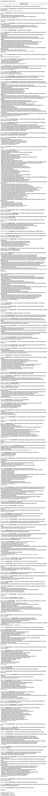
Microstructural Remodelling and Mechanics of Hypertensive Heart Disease (16, 289)
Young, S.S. (2, 680)
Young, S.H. (2, 646)
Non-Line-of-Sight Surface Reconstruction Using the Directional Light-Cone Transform (18, 656)
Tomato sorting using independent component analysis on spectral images (16, 482)
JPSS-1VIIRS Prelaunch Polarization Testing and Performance (13, 493)
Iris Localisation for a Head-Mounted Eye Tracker (11, 406)
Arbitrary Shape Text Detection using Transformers (11, 139)
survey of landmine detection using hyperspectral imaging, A (13, 226)
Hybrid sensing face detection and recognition (10, 684)
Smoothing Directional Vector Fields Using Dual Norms (12, 197)
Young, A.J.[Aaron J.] (4, 306)
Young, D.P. (2, 399)
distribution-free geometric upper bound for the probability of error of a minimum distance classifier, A (22, 469)
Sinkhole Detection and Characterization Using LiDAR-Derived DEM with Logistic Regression (19, 26)
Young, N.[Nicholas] (4, 565)
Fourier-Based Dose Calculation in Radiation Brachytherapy (13, 633)
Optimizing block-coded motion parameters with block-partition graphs (15, 657)
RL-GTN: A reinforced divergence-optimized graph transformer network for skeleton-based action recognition (23, 740)
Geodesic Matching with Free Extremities (9, 169)
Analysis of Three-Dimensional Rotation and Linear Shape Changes (26, 707)
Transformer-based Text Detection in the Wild (10, 143)
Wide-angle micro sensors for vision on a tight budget (12, 697)
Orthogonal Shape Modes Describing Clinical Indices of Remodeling (14, 291)
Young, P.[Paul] (3, 586)
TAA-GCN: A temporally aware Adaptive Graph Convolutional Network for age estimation (19, 743)
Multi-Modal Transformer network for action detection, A (12, 739)
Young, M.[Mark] (3, 541)
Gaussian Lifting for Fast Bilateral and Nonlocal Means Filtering (13, 653)
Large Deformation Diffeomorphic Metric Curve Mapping (12, 178)
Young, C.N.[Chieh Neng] (5, 344)
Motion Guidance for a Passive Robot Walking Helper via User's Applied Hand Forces (18, 527)
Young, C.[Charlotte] (4, 325)
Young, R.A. (2, 614)
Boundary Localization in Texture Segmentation (10, 708)
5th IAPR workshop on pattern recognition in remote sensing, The (32, 81)
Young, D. (2, 357)
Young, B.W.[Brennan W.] (5, 318)
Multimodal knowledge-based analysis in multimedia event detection (15, 244)
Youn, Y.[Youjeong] (4, 76)
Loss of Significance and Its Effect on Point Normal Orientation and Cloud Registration (18, 548)
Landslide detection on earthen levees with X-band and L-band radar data (16, 100)
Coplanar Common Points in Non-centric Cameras (11, 681)
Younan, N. (2, 79)
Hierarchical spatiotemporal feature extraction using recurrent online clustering (17, 676)
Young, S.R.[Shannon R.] (5, 674)
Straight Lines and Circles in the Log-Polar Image (11, 366)
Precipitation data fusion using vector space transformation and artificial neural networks (19, 108)
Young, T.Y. (2, 707)
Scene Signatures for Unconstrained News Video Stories (12, 246)
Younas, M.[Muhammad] (5, 119)
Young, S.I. (2, 650)
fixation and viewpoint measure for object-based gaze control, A (14, 603)
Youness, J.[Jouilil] (4, 235)
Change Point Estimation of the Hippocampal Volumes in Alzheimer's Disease (16, 152)
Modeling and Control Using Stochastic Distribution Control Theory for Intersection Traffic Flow (20, 637)
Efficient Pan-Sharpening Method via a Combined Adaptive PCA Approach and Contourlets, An (20, 95)
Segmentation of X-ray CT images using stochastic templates (25, 561)
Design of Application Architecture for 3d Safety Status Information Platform (16, 40)
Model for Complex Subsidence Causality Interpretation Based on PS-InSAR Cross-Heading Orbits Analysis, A (23, 125)
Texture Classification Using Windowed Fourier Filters (12, 204)
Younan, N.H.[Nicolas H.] (5, 81)
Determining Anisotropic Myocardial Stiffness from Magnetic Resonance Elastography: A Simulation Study (22, 277)
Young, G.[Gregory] (4, 416)
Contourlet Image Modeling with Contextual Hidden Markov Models (15, 88)
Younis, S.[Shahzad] (4, 782)
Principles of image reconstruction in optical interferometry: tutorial (15, 497)
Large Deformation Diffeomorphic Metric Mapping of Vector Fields (14, 180)
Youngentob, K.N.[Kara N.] (5, 727)
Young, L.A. (2, 530)
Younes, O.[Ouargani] (4, 219)
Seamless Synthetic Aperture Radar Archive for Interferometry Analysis (26, 6)
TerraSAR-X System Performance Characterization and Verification (14, 774)
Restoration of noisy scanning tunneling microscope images (13, 481)
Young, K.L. (2, 513)
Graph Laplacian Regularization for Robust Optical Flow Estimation (14, 655)
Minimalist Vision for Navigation (7, 428)
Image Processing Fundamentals (7, 470)
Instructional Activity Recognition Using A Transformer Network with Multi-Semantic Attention (20, 738)
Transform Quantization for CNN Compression (10, 662)
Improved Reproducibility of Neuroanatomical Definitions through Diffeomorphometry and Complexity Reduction (24, 177)
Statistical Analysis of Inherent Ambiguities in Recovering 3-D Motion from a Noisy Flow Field (20, 435)
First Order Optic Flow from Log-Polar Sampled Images (12, 363)
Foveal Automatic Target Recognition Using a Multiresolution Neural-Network (16, 682)
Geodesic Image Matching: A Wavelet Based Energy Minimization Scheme (16, 167)
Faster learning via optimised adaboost (21, 399)
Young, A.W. (2, 313)
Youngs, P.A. (2, 746)
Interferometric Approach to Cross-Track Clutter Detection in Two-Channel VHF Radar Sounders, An (21, 364)
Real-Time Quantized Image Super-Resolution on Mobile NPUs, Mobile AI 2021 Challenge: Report (20, 127)
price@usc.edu (5, 793)
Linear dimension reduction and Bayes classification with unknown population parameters (19, 392)
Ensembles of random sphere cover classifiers (24, 787)
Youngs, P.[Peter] (3, 736)
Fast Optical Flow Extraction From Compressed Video (12, 651)
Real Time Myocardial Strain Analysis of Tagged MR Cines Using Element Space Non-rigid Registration (21, 294)
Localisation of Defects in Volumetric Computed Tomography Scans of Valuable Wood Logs (19, 124)
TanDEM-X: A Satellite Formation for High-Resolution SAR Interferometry (16, 773)
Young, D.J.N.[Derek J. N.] (5, 382)
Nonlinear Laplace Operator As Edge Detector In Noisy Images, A (14, 477)
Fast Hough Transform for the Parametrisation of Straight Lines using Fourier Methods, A (19, 619)
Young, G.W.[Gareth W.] (5, 439)
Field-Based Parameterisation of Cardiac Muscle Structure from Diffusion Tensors (17, 281)
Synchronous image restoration (7, 201)
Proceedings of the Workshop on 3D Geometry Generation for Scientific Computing (18, 365)
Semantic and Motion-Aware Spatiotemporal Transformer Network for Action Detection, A (19, 742)
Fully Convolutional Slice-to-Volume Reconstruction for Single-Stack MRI (15, 652)
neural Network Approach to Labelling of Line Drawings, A (13, 715)
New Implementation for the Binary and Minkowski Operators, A (14, 475)
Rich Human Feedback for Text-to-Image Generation (11, 640)
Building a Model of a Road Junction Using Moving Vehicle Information (27, 403)
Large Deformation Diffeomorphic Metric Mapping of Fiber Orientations (15, 179)
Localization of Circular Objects (7, 473)
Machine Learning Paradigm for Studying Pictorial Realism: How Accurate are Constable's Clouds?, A (21, 427)
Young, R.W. (2, 627)
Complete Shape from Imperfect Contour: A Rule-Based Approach (14, 710)
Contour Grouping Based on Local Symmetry (25, 691)
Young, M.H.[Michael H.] (5, 557)
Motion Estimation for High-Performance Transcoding (12, 60)
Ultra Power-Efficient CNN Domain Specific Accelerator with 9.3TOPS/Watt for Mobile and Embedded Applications (24, 332)
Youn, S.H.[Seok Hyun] (4, 71)
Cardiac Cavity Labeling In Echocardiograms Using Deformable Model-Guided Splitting (18, 753)
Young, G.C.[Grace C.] (4, 420)
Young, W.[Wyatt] (4, 723)
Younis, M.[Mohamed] (4, 756)
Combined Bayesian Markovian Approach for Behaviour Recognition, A (15, 359)
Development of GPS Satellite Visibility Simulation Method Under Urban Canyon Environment (20, 44)
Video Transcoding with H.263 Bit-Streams (9, 62)
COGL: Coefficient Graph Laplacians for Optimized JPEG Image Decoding (27, 650)
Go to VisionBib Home (4, 1)
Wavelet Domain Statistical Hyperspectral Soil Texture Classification (14, 114)
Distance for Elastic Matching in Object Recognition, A (12, 165)
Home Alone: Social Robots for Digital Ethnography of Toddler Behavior (29, 749)
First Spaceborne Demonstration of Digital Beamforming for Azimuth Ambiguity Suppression (19, 766)
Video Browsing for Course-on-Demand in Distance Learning (13, 49)
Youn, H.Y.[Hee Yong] (4, 30)
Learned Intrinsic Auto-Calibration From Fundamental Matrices (14, 142)
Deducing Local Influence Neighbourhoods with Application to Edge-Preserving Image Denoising (20, 510)
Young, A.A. (2, 273)
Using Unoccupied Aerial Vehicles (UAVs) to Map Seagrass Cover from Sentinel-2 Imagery (19, 268)
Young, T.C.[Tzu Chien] (4, 704)
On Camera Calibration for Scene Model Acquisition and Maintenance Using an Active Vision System (21, 609)
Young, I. (2, 452)
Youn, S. (2, 65)
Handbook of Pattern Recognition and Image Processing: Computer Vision (16, 694)
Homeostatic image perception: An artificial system (11, 175)
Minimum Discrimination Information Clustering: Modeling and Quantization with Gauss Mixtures (21, 496)
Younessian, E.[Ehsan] (4, 238)
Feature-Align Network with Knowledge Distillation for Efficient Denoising (32, 533)
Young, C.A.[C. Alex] (4, 336)
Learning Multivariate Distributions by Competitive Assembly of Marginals (16, 185)
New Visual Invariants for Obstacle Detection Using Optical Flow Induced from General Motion (20, 431)
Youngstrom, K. (3, 749)
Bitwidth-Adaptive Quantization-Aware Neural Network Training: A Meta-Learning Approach (19, 36)
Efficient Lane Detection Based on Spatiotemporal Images (12, 45)
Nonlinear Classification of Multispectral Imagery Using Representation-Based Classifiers (19, 101)
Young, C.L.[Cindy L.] (4, 341)
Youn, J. (2, 32)
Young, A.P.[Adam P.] (4, 309)
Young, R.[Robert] (4, 600)
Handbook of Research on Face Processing (22, 313)
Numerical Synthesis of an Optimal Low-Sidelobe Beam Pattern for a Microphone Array (18, 16)
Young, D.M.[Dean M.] (4, 389)
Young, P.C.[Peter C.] (4, 594)
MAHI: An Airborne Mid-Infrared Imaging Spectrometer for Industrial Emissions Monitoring (19, 668)
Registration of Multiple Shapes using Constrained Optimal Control (14, 195)
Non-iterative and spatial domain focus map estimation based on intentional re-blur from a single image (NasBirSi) (24, 351)
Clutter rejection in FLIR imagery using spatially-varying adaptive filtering (27, 680)
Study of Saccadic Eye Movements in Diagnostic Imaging (12, 590)
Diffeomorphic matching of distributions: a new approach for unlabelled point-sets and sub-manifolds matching (23, 161)
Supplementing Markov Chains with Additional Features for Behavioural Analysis (17, 367)
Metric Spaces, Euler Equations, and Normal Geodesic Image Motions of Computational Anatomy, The (21, 187)
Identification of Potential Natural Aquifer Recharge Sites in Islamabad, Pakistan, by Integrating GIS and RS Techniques (23, 446)
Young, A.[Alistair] (4, 252)
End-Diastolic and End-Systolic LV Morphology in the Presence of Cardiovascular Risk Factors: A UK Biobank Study (24, 257)
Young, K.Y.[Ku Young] (4, 524)
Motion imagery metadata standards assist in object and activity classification (29, 385)
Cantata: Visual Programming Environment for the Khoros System (14, 542)
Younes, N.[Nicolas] (4, 216)
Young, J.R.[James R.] (4, 505)
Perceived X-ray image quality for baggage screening (11, 552)
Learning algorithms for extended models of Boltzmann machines (14, 184)
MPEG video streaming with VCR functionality (10, 61)
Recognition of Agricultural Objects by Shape (10, 610)
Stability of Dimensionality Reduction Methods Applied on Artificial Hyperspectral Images (19, 225)
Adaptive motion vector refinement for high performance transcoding (32, 58)
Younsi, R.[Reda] (3, 787)
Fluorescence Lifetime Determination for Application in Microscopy (25, 452)
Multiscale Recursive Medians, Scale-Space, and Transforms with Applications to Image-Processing (21, 607)
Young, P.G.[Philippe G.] (5, 597)
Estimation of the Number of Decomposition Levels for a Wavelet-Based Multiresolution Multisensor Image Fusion (24, 96)
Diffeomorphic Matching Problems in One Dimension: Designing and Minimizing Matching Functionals (21, 162)
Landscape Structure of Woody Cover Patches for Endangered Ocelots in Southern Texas (19, 503)
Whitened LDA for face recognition (24, 30)
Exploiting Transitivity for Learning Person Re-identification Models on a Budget (17, 578)
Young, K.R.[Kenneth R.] (5, 519)
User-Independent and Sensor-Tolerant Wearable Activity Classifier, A (15, 227)
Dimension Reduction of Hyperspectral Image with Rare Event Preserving (30, 223)
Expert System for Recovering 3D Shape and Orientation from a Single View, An (17, 711)
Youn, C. (2, 6)
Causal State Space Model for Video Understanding (26, 736)
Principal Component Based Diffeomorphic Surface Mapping (13, 194)
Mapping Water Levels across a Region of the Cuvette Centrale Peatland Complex (17, 393)
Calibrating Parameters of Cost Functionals (9, 151)
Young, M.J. (2, 561)
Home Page (20, 597)
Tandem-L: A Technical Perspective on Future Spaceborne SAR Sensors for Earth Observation (19, 771)
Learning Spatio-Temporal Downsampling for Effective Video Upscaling (15, 536)
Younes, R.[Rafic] (3, 223)
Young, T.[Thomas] (4, 691)
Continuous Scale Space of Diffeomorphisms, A (10, 158)
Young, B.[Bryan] (3, 315)
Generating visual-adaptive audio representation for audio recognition (15, 46)
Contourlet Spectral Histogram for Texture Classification (12, 89)
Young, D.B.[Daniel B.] (4, 372)
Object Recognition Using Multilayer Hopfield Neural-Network (13, 686)
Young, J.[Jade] (3, 487)
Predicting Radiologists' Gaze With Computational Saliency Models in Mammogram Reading (19, 589)
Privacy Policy (12, 1)
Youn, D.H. (2, 13)
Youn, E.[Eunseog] (4, 19)
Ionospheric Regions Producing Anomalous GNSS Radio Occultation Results (29, 731)
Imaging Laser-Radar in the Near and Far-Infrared (11, 405)
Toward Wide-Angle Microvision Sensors (9, 696)
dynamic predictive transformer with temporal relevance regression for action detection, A (19, 737)
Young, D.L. (2, 385)
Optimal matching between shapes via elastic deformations (13, 192)
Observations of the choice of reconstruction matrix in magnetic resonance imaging (18, 465)
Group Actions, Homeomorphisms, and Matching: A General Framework (15, 174)
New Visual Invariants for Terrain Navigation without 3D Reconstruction (15, 432)
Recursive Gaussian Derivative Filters (8, 453)
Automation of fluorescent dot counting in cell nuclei (23, 468)
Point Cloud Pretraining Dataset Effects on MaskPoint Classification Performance (17, 224)
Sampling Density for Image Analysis (8, 454)
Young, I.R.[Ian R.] (4, 458)
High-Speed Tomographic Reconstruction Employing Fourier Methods (15, 620)
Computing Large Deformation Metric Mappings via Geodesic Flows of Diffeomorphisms (19, 157)
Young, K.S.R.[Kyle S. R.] (5, 521)
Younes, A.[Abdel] (4, 122)
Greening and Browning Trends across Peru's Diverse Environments (31, 519)
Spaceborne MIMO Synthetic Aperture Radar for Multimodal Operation (15, 770)
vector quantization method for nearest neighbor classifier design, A (32, 344)
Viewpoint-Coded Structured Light (8, 553)
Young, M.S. (2, 563)
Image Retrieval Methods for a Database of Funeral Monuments (14, 404)
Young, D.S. (2, 403)
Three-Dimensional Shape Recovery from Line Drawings (12, 718)
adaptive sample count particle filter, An (27, 618)
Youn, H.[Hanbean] (4, 23)
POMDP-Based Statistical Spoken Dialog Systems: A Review (13, 638)
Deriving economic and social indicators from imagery (12, 543)
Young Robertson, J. (4, 248)
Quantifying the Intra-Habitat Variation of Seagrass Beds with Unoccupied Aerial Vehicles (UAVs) (20, 264)
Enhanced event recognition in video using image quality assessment (15, 545)
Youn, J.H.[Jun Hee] (4, 54)
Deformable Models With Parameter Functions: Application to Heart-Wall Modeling (18, 276)
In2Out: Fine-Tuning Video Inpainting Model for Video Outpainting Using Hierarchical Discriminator (21, 68)
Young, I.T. (2, 468)
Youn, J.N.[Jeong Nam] (5, 58)
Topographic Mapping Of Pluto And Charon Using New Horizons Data (15, 531)
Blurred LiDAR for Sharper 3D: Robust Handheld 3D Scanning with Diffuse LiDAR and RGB (19, 255)
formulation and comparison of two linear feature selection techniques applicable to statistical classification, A (23, 391)
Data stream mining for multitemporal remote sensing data (13, 91)
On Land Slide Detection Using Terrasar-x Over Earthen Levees (13, 102)
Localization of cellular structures (8, 472)
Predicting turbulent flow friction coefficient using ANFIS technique (29, 231)
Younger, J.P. (2, 731)
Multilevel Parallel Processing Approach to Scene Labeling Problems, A (15, 713)
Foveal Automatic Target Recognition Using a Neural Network (13, 683)
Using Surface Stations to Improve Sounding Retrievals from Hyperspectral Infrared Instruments (20, 333)
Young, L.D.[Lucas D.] (4, 533)
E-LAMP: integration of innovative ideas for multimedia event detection (15, 242)
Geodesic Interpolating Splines (7, 168)
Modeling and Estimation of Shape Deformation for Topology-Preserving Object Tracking (19, 188)
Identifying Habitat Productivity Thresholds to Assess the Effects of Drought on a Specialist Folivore (21, 729)
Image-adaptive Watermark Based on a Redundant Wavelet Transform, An (28, 79)
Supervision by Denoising (6, 660)
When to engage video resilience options (9, 387)
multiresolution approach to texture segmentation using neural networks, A (16, 714)
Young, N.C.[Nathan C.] (5, 572)
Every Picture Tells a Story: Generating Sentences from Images (13, 588)
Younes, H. (2, 146)
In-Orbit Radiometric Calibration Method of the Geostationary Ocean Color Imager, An (18, 25)
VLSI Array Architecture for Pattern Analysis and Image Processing (14, 719)
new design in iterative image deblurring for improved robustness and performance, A (18, 429)
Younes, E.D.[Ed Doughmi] (5, 132)
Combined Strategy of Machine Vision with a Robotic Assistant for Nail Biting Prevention (19, 256)
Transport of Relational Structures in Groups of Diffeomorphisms (14, 205)
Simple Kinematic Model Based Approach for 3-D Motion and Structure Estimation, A (18, 434)
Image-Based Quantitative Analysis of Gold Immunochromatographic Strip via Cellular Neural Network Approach (24, 695)
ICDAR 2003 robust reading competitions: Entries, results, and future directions (17, 606)
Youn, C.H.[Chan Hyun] (5, 8)
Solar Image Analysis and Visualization (24, 336)
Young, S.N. (2, 671)
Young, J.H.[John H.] (4, 501)
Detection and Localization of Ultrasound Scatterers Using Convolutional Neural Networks (19, 42)
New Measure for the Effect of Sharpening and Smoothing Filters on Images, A (17, 476)
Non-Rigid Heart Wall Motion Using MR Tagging (10, 290)
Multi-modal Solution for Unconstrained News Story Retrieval (13, 243)
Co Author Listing (7, 6)
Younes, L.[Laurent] (4, 149)
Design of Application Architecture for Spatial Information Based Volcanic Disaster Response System (21, 41)
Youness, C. (2, 233)
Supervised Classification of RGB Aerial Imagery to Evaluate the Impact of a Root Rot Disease (19, 338)
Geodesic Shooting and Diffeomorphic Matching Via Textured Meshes (15, 171)
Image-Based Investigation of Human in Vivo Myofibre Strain (13, 285)
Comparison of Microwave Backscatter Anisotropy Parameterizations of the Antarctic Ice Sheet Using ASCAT (23, 583)
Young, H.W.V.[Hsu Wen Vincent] (6, 445)
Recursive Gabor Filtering (6, 480)
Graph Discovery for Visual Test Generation (10, 173)
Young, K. (2, 507)
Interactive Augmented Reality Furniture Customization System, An (31, 704)
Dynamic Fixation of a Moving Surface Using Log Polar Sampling (14, 361)
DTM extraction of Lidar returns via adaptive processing (12, 92)
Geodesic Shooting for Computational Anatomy (10, 172)
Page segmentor (20, 505)
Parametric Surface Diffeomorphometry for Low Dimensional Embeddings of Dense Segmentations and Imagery (23, 193)
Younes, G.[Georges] (4, 137)
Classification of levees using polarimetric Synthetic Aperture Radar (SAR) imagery (17, 85)
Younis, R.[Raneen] (4, 778)
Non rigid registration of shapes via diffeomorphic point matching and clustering (17, 191)
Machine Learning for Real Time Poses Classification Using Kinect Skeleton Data (29, 233)
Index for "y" (3, 789)
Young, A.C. (2, 302)
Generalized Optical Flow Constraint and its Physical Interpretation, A (15, 166)
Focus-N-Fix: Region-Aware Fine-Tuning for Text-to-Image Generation (15, 631)
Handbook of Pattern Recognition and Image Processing (12, 692)
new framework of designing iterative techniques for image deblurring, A (16, 430)
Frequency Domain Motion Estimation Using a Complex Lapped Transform (28, 627)
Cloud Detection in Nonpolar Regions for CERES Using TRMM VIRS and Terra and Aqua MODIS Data (21, 378)
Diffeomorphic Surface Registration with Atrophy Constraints (13, 164)
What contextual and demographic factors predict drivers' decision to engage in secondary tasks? (20, 515)
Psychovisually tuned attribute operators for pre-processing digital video (15, 567)
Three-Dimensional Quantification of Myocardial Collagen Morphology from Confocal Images (20, 297)
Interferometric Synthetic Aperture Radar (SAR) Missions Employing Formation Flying (18, 767)
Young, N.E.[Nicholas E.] (5, 575)
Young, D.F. (2, 375)
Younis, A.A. (2, 752)
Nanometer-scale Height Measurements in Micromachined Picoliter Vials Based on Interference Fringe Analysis (23, 474)
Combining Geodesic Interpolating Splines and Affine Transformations (15, 154)
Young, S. (2, 629)
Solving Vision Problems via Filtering (8, 659)
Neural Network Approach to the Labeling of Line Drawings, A (13, 717)
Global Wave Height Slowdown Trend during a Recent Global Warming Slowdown (17, 462)
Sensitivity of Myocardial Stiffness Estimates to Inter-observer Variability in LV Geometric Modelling (21, 296)
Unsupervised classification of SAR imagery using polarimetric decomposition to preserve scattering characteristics (24, 113)
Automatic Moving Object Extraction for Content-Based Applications (27, 752)
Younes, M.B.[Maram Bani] (5, 213)
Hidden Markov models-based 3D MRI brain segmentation (13, 754)
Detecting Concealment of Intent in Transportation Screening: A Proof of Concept (30, 734)
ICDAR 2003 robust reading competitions (9, 605)
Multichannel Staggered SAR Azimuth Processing (11, 768)
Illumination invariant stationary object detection (11, 621)
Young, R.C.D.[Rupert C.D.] (5, 618)
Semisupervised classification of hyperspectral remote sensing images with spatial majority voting (21, 109)
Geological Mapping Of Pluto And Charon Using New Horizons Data (26, 530)
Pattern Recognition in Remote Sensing (9, 107)
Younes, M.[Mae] (3, 209)
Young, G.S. (2, 423)
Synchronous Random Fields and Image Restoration (11, 202)
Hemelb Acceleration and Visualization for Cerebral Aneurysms (14, 140)
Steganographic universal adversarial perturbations (27, 782)
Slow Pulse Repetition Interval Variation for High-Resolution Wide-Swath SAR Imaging (18, 769)
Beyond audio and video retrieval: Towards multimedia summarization (15, 241)
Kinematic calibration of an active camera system (11, 425)
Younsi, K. (2, 784)
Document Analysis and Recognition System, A (22, 355)
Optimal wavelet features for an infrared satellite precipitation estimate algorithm (17, 103)
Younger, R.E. (3, 734)
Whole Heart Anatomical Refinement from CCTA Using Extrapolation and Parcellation (18, 298)
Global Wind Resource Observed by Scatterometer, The (12, 463)
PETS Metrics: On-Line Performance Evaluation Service (12, 400)
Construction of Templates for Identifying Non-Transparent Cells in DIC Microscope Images (19, 360)
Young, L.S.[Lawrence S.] (5, 538)
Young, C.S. (2, 355)
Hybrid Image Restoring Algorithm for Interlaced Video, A (12, 350)
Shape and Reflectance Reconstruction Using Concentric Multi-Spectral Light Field (17, 687)
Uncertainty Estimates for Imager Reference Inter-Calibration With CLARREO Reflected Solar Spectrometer (22, 379)
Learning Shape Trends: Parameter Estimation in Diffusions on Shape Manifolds (17, 186)
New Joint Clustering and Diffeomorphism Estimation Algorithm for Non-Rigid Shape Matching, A (20, 189)
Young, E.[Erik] (3, 409)
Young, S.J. (2, 666)
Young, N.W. (2, 581)
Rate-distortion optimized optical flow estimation (11, 658)
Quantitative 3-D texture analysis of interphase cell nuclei (12, 479)
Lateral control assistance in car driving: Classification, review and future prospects (30, 563)
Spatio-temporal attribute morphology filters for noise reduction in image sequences (18, 569)
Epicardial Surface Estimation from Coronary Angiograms (12, 280)
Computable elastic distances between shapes (10, 155)
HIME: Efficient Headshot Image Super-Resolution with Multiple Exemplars (16, 534)
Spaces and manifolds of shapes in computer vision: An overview (14, 198)
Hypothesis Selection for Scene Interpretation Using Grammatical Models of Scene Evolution (19, 604)
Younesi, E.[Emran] (4, 231)
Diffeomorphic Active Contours (7, 159)
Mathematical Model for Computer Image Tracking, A (12, 712)
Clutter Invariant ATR (5, 153)
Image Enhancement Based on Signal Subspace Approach (12, 15)
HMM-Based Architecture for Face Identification (11, 634)
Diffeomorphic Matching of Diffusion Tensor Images (11, 160)
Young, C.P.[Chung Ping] (5, 348)
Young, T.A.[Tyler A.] (4, 700)
